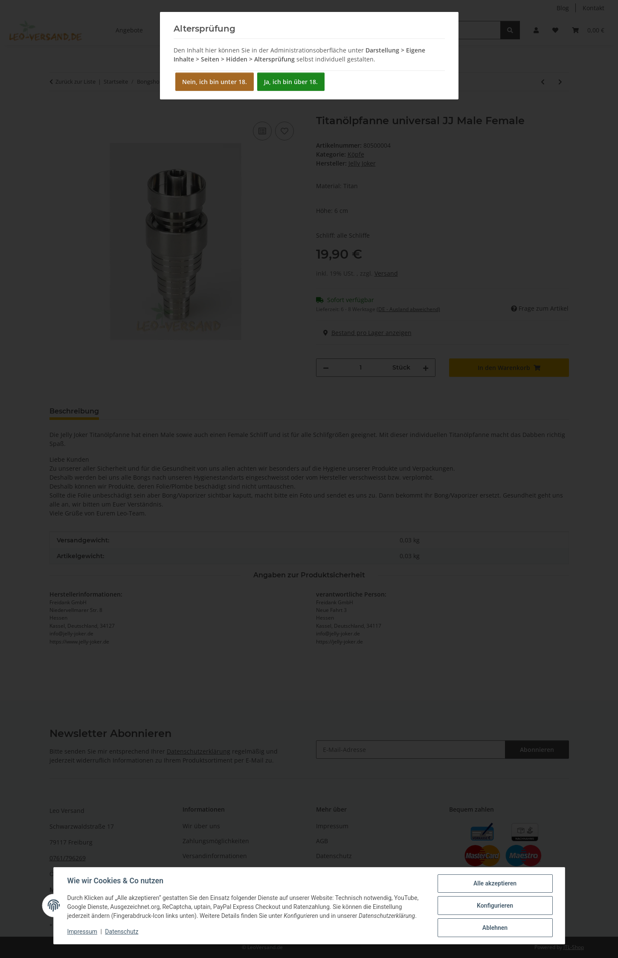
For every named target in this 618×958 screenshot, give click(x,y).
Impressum (82, 931)
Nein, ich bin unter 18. (214, 82)
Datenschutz (121, 931)
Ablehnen (495, 927)
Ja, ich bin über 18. (291, 82)
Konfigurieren (495, 905)
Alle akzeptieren (494, 883)
